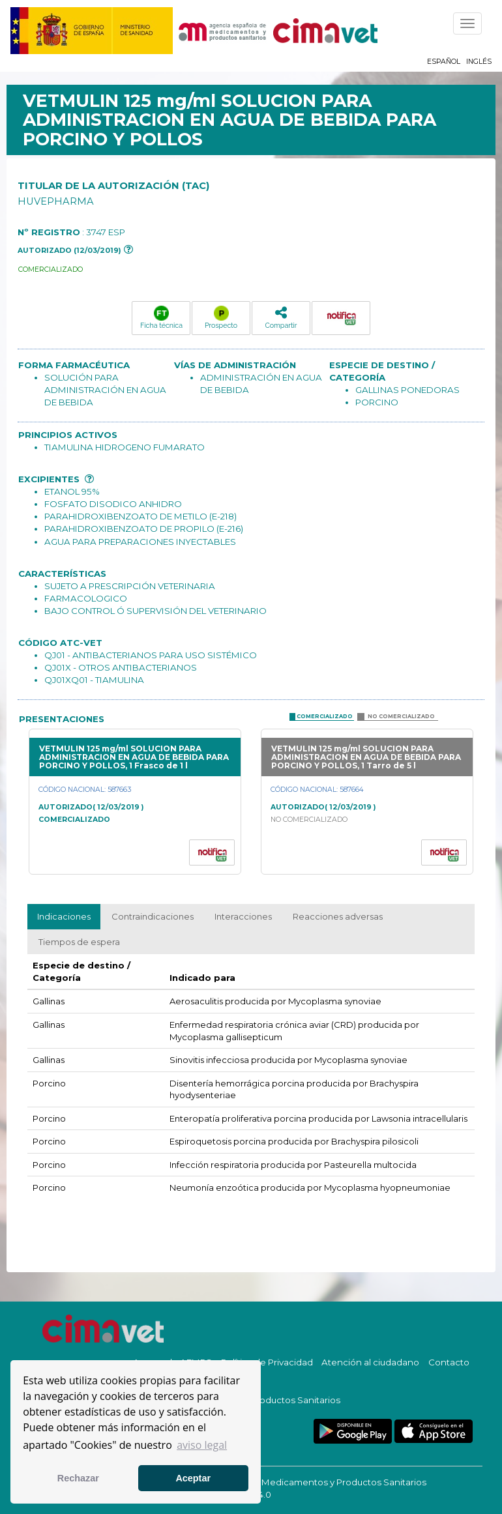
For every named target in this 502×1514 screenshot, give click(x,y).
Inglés (479, 61)
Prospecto (221, 317)
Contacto (448, 1362)
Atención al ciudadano (370, 1362)
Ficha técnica (161, 317)
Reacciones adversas (338, 916)
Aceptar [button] (193, 1478)
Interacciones (243, 916)
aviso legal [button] (202, 1445)
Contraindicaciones (152, 916)
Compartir (281, 317)
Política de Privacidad (267, 1362)
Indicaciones (64, 916)
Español (443, 61)
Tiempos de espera (79, 942)
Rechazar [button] (78, 1478)
